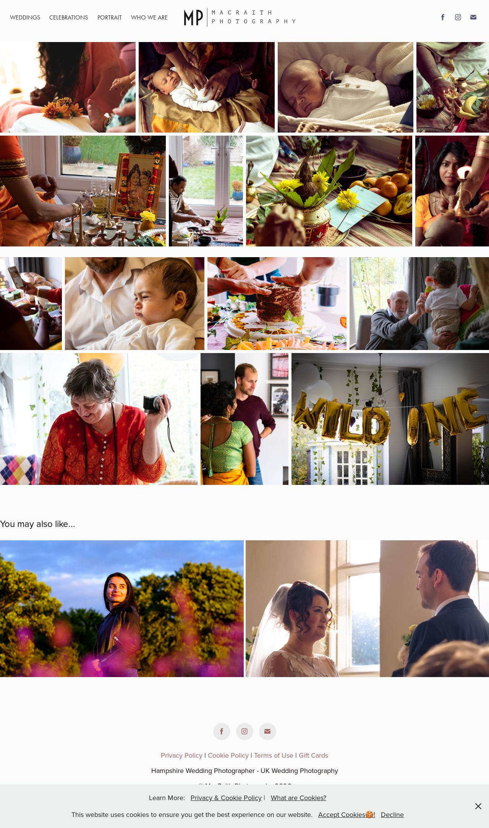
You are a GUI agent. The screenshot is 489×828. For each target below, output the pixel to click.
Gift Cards (313, 755)
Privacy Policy (181, 755)
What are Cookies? (298, 797)
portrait (109, 17)
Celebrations (68, 17)
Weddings (25, 17)
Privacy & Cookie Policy (226, 797)
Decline (392, 814)
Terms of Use (273, 755)
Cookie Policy (228, 755)
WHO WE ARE (149, 17)
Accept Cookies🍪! (346, 814)
